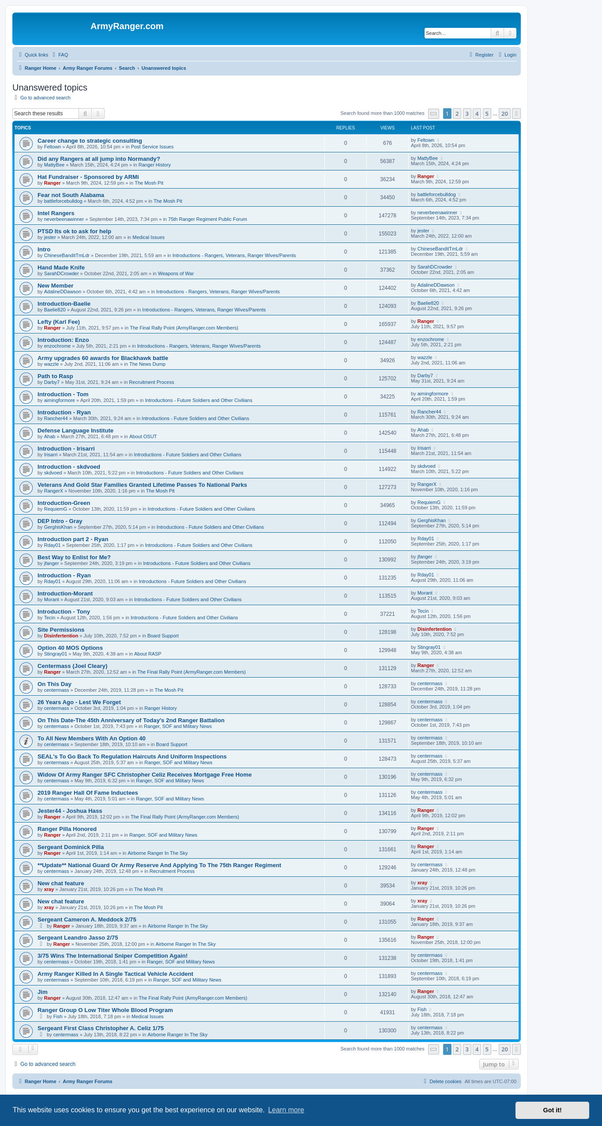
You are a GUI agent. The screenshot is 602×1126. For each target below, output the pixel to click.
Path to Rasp (55, 376)
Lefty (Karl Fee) (59, 321)
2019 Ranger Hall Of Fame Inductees (88, 792)
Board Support (163, 635)
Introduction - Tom (63, 394)
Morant (51, 599)
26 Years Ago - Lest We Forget (79, 702)
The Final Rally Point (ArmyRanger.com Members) (184, 327)
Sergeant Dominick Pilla (71, 847)
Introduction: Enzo (63, 340)
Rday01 (52, 545)
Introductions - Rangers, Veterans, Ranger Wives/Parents (234, 255)
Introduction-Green (64, 503)
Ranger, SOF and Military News (178, 726)
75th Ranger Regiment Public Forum (207, 219)
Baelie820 (55, 309)
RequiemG (56, 509)
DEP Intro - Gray (60, 521)
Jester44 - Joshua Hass (70, 811)
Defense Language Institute (75, 430)
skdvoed (53, 472)
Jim (43, 992)
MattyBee (54, 164)
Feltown (52, 146)
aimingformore (59, 400)
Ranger (52, 183)
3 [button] (467, 114)
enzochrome (57, 346)
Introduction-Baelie (64, 303)
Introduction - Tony (64, 611)
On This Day (54, 684)
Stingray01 (56, 653)
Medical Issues (148, 237)
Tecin (50, 617)
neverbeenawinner (64, 219)
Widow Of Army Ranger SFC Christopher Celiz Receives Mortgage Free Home (145, 774)
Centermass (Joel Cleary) (72, 666)
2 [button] (457, 114)
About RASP (148, 653)
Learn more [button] (286, 1110)
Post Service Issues (152, 146)
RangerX (53, 490)
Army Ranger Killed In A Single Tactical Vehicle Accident (115, 974)
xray (49, 889)
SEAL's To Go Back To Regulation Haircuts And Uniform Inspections (132, 756)
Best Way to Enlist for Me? (74, 557)
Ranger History (155, 164)
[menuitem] (59, 54)
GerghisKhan (58, 527)
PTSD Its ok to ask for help (74, 231)
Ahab (50, 436)
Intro (44, 249)
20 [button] (504, 114)
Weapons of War (176, 273)
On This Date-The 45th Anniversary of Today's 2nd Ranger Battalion (131, 720)
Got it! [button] (552, 1110)
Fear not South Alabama (71, 195)
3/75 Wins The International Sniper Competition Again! (113, 955)
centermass (56, 690)
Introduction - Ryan (64, 412)
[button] (434, 114)
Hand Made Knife (61, 267)
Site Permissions (61, 629)
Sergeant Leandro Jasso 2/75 (78, 937)
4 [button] (476, 114)
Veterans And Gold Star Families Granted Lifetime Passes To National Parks (142, 484)
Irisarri (51, 454)
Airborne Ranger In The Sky (158, 853)
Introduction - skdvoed (69, 466)
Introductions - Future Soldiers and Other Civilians (198, 400)
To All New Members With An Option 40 (92, 738)
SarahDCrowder (61, 273)
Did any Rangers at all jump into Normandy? (99, 158)
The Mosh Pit (149, 183)
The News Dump (147, 364)
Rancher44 (56, 418)
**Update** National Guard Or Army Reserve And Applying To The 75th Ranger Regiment (159, 865)
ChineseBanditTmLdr (67, 255)
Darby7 (52, 382)
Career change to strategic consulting (90, 140)
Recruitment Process (151, 382)
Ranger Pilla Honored (67, 829)
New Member (55, 285)
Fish (58, 1016)
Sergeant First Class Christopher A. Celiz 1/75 (101, 1028)
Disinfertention (61, 635)
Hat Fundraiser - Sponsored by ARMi (88, 177)
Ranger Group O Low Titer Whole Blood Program (105, 1010)
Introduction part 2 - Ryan (73, 539)
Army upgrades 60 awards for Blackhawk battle (103, 358)
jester (50, 237)
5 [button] (487, 114)
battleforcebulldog (63, 201)
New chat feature (61, 883)
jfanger (51, 563)
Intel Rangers (56, 213)
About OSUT (143, 436)
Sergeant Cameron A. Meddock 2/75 (87, 919)
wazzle (51, 364)
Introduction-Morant (65, 593)
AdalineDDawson (62, 291)
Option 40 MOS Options (70, 648)
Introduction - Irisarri (66, 448)
